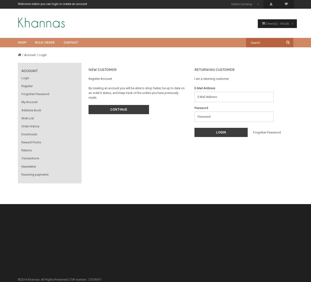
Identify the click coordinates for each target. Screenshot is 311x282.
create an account (75, 4)
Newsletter (28, 166)
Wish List (27, 118)
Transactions (30, 158)
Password (201, 108)
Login (43, 55)
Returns (26, 150)
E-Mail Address (204, 88)
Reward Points (31, 142)
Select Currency (245, 4)
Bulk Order (45, 42)
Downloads (29, 134)
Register (27, 86)
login (55, 4)
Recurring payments (34, 174)
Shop (22, 42)
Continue (118, 109)
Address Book (31, 110)
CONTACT (71, 42)
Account (30, 55)
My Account (29, 102)
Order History (30, 126)
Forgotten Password (35, 94)
